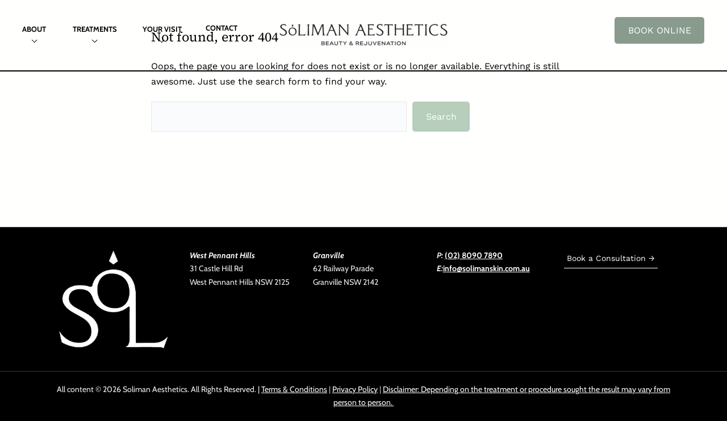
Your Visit (162, 28)
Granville (328, 255)
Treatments (95, 28)
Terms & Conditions (294, 389)
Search (441, 116)
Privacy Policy (355, 389)
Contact (221, 27)
